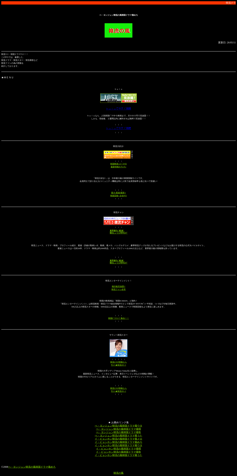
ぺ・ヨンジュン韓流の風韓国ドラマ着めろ (32, 467)
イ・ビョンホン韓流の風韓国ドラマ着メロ (118, 438)
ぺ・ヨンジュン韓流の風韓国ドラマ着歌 (118, 432)
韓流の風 (118, 473)
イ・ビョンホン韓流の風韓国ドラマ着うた (118, 455)
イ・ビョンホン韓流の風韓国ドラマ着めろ (118, 442)
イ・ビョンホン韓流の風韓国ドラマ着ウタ (118, 445)
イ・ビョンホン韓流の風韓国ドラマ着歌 (118, 452)
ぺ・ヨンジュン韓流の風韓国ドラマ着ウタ (118, 425)
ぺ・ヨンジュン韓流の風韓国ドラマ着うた (118, 435)
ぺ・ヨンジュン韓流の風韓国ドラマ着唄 (118, 429)
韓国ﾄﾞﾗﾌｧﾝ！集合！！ (118, 318)
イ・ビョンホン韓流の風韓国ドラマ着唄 (118, 448)
